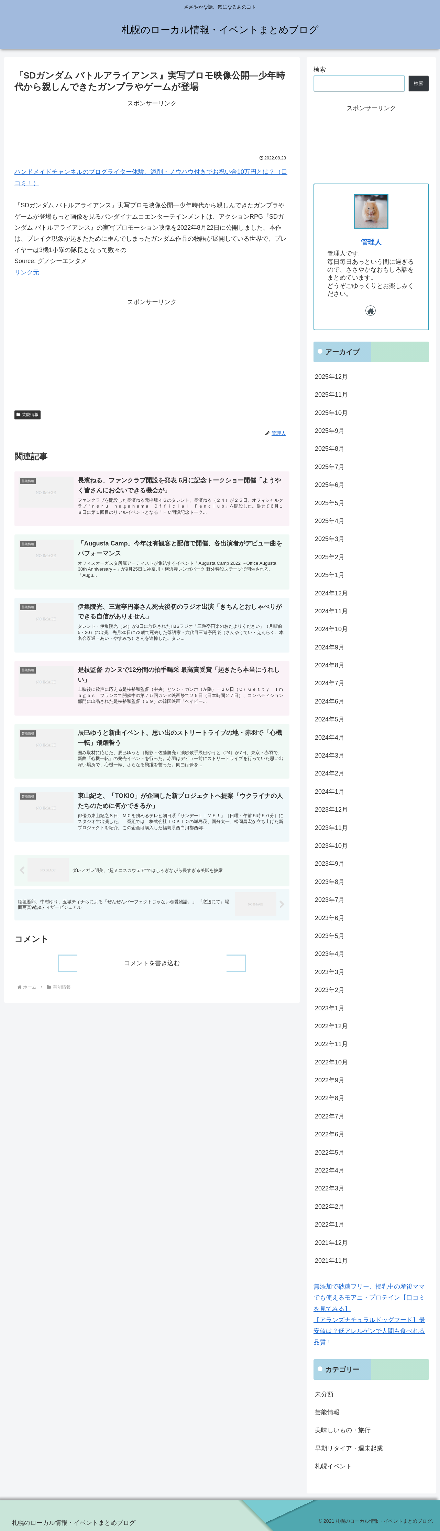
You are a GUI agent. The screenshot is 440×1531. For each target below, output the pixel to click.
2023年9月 (329, 863)
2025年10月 (331, 412)
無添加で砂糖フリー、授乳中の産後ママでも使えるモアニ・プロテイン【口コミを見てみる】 (369, 1297)
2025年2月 (329, 557)
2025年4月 (329, 521)
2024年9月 (329, 647)
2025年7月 (329, 467)
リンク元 (26, 272)
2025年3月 (329, 538)
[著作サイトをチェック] (370, 310)
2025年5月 (329, 503)
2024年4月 (329, 737)
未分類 (324, 1394)
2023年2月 (329, 990)
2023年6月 (329, 918)
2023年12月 (331, 809)
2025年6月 (329, 484)
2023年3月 (329, 972)
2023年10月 (331, 845)
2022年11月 (331, 1044)
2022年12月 (331, 1026)
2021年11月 (331, 1260)
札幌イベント (333, 1466)
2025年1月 (329, 575)
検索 (320, 69)
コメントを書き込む (152, 973)
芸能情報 (27, 414)
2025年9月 (329, 430)
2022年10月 (331, 1062)
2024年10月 (331, 629)
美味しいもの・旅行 (343, 1430)
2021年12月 (331, 1242)
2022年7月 (329, 1116)
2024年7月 (329, 683)
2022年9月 (329, 1080)
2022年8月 (329, 1098)
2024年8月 (329, 665)
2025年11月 (331, 394)
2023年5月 (329, 936)
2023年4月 (329, 953)
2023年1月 (329, 1008)
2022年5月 (329, 1152)
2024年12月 (331, 593)
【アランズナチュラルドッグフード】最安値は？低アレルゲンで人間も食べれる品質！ (369, 1331)
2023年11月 (331, 827)
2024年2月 (329, 773)
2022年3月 (329, 1188)
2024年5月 (329, 719)
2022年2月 (329, 1206)
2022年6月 (329, 1134)
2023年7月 (329, 899)
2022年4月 (329, 1170)
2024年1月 (329, 791)
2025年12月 (331, 376)
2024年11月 (331, 611)
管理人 (371, 242)
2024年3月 (329, 755)
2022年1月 (329, 1224)
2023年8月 (329, 881)
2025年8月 (329, 448)
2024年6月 (329, 701)
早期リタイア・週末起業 (349, 1448)
